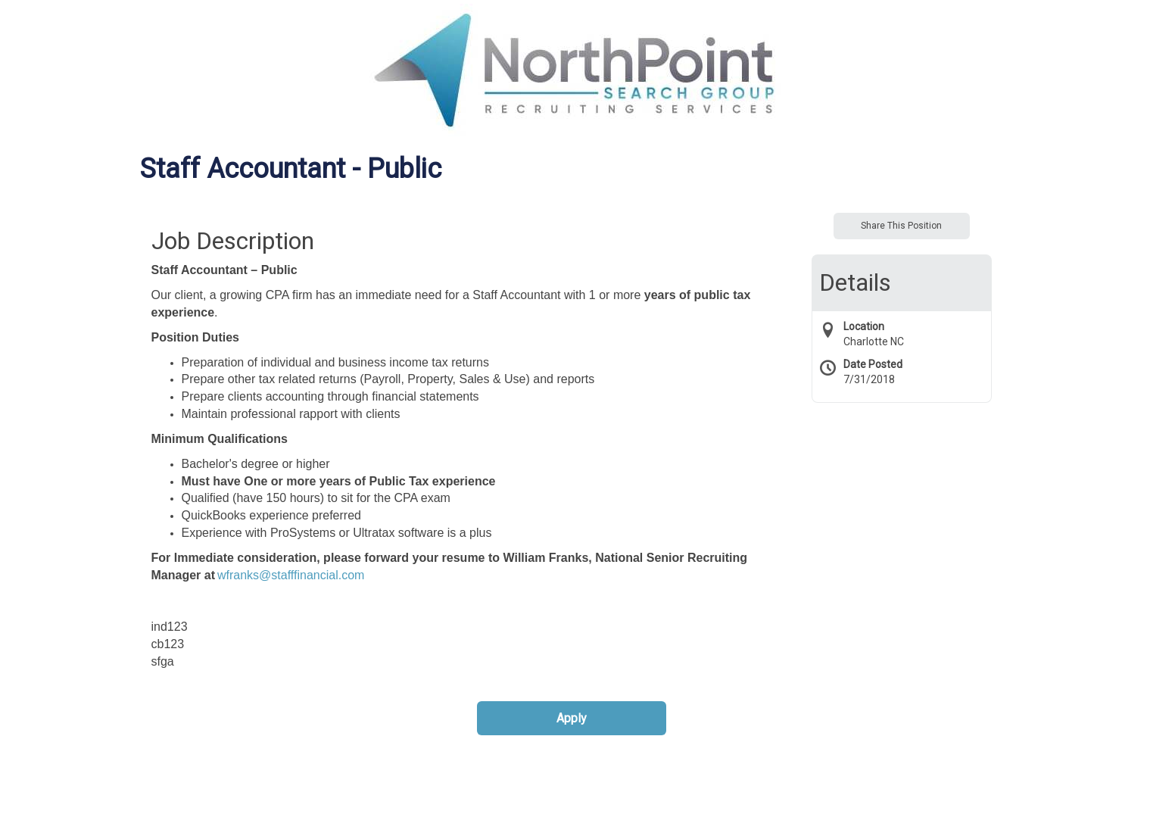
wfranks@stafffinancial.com (290, 575)
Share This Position (901, 225)
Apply (571, 718)
